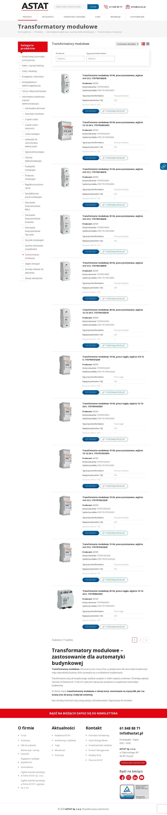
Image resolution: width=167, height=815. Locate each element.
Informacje (115, 17)
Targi (57, 745)
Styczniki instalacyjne (34, 240)
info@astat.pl (131, 733)
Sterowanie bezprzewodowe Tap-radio (32, 231)
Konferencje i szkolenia (65, 740)
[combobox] (70, 58)
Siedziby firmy (95, 755)
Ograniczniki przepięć (34, 152)
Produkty (27, 17)
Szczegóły (90, 111)
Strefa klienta (27, 767)
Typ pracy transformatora (96, 53)
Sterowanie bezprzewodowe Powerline (32, 218)
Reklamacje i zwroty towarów (30, 752)
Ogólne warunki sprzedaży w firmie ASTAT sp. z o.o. (33, 774)
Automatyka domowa (35, 108)
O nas (97, 17)
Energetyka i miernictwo (33, 76)
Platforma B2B (137, 17)
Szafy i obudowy (29, 71)
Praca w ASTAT (96, 760)
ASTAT (95, 83)
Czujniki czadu (31, 119)
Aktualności (48, 17)
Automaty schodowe (34, 113)
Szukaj (93, 6)
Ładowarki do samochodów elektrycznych (31, 143)
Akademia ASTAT (63, 735)
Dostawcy (25, 740)
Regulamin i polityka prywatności (30, 760)
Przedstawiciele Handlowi (100, 745)
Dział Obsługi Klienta (98, 740)
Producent (60, 53)
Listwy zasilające (32, 133)
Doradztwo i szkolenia (74, 17)
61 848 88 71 (130, 728)
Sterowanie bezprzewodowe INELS (32, 206)
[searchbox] (70, 58)
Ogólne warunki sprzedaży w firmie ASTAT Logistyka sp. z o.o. (33, 784)
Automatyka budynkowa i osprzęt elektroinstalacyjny (70, 32)
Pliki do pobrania (28, 745)
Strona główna (24, 32)
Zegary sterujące (32, 263)
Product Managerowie (99, 750)
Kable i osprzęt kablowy (33, 65)
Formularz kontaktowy (99, 735)
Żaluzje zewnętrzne (33, 278)
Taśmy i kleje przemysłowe (34, 91)
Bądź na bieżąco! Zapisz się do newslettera (83, 713)
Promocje (59, 755)
